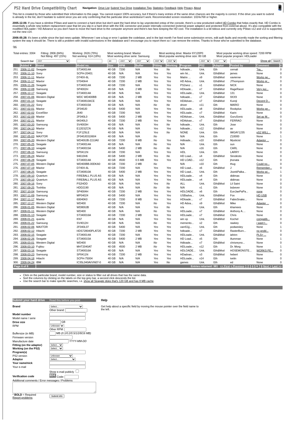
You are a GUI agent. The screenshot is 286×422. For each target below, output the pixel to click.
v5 (200, 238)
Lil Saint (235, 183)
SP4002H (82, 89)
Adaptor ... (263, 140)
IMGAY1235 (237, 132)
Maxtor (136, 53)
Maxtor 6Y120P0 (193, 53)
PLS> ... (261, 234)
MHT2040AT (84, 246)
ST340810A (84, 171)
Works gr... (263, 81)
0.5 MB (139, 159)
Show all (265, 60)
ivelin (233, 258)
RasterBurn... (238, 230)
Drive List (104, 7)
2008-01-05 (27, 207)
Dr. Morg (235, 246)
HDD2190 (82, 187)
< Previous (237, 266)
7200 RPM (264, 53)
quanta (40, 219)
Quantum (41, 175)
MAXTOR (42, 136)
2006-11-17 (27, 81)
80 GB (202, 56)
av (231, 128)
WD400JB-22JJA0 (88, 140)
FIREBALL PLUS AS (89, 175)
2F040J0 (82, 108)
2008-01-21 (27, 219)
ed (231, 262)
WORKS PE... (265, 250)
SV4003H (82, 124)
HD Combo (229, 22)
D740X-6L (83, 77)
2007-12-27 (27, 203)
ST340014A (84, 69)
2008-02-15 (27, 234)
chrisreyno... (237, 242)
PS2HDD (82, 183)
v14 (201, 258)
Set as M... (263, 116)
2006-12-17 (27, 93)
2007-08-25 (27, 171)
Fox (232, 195)
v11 (201, 104)
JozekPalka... (238, 171)
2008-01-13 (27, 215)
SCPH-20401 (85, 73)
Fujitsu (40, 246)
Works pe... (263, 77)
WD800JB (83, 207)
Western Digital (45, 96)
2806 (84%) (57, 53)
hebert (234, 254)
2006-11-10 (27, 73)
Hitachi (40, 230)
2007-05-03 (27, 136)
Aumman (235, 238)
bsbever (235, 187)
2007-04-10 (27, 128)
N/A (137, 69)
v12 (201, 128)
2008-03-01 (27, 242)
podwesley (236, 226)
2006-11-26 (27, 85)
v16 (201, 148)
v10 (201, 140)
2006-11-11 (27, 77)
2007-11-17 (27, 199)
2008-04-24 (27, 262)
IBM (38, 262)
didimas (235, 175)
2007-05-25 (27, 144)
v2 (200, 222)
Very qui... (263, 89)
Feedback (170, 7)
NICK (233, 85)
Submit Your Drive (121, 7)
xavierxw (235, 77)
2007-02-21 (27, 120)
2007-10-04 (27, 191)
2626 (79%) (91, 53)
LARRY (234, 152)
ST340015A (84, 104)
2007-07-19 (27, 167)
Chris (233, 215)
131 (232, 93)
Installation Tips (142, 7)
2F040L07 (83, 226)
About (197, 7)
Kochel (234, 219)
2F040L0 (82, 116)
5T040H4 (82, 81)
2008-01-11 (27, 211)
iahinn (233, 234)
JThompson (237, 81)
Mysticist (235, 140)
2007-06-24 (27, 156)
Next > (267, 266)
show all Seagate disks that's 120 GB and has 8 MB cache (119, 281)
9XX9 (233, 96)
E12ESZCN (84, 128)
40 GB (111, 69)
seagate (41, 148)
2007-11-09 (27, 195)
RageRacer (237, 89)
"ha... (260, 69)
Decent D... (263, 100)
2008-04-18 (27, 258)
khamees (235, 207)
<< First (225, 266)
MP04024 (82, 195)
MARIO (234, 104)
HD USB (262, 195)
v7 (200, 89)
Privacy (188, 7)
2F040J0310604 (86, 136)
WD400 (81, 203)
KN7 (79, 219)
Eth (216, 69)
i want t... (262, 222)
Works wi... (263, 171)
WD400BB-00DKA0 (88, 163)
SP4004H (82, 191)
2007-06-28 (27, 159)
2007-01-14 (27, 100)
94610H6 (82, 156)
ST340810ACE (86, 100)
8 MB (138, 140)
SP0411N (82, 152)
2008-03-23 (27, 254)
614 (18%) (94, 56)
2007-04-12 (27, 132)
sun (232, 144)
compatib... (263, 219)
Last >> (277, 266)
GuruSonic (236, 116)
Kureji (233, 100)
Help (180, 7)
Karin (233, 112)
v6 (200, 167)
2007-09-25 (27, 187)
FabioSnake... (238, 199)
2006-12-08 (27, 89)
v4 (200, 156)
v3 (200, 254)
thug (232, 163)
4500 (122, 159)
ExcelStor (42, 112)
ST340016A (84, 215)
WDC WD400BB (87, 96)
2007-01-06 (27, 96)
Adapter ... (263, 203)
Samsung (42, 89)
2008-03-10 (27, 246)
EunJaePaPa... (239, 191)
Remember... (264, 167)
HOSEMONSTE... (241, 250)
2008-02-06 (27, 226)
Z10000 (234, 136)
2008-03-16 (27, 250)
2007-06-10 (27, 148)
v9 (200, 77)
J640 (80, 112)
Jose (233, 124)
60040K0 (82, 199)
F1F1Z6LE (83, 132)
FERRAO (236, 120)
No (168, 69)
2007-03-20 (27, 124)
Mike (233, 203)
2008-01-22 (27, 222)
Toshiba (41, 187)
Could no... (263, 163)
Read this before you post (64, 300)
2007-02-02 (27, 112)
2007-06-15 (27, 152)
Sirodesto (236, 156)
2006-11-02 (27, 69)
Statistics (158, 7)
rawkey (234, 222)
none (259, 191)
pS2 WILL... (264, 132)
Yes (156, 69)
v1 (200, 85)
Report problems (22, 397)
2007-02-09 (27, 116)
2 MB (138, 77)
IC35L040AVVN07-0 (89, 262)
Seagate (41, 69)
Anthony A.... (237, 211)
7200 (122, 69)
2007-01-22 (27, 104)
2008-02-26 (27, 238)
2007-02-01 (27, 108)
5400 (122, 108)
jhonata (234, 159)
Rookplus (236, 108)
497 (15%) (60, 56)
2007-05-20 (27, 140)
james (233, 73)
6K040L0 (82, 120)
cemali (234, 69)
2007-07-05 (27, 163)
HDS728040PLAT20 (89, 230)
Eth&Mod (219, 73)
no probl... (263, 230)
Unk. (202, 69)
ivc (15, 46)
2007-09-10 (27, 175)
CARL (233, 148)
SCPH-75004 (85, 258)
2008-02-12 (27, 230)
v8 (200, 108)
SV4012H (82, 222)
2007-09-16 (27, 183)
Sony (39, 73)
